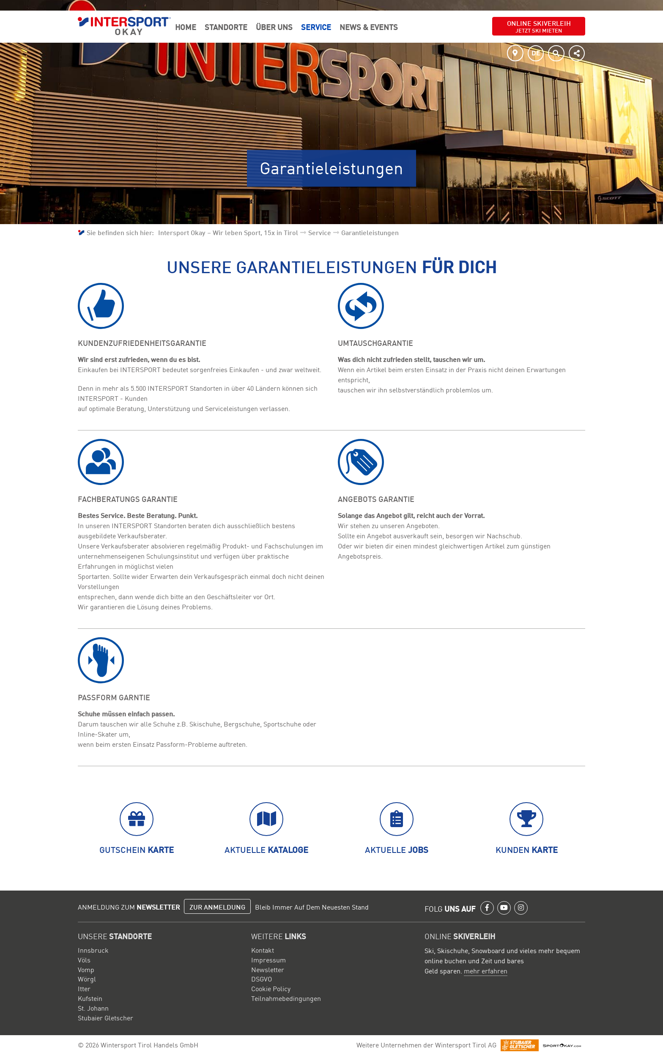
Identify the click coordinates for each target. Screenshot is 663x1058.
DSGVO (261, 978)
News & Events (369, 26)
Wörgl (87, 978)
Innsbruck (93, 950)
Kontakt (262, 950)
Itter (84, 988)
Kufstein (90, 998)
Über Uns (274, 26)
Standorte (226, 26)
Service (316, 26)
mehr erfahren (485, 970)
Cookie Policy (270, 988)
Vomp (86, 969)
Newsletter (267, 969)
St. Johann (93, 1008)
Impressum (268, 959)
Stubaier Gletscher (105, 1017)
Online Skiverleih (539, 26)
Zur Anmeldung (217, 907)
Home (185, 26)
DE (535, 52)
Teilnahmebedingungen (286, 998)
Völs (84, 959)
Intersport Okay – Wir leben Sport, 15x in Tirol (228, 232)
